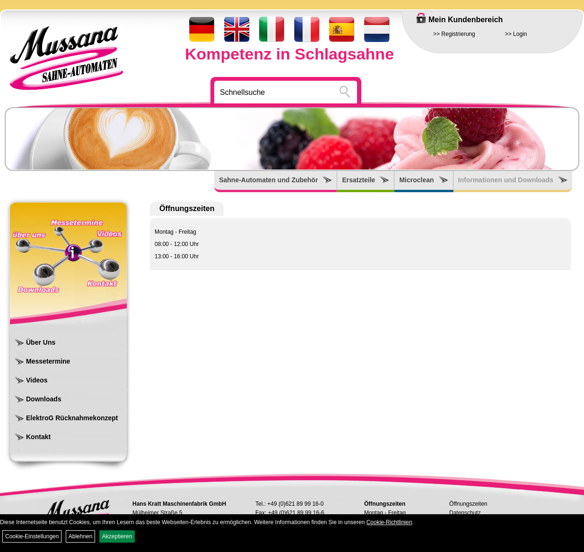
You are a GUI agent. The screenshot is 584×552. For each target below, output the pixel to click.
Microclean (416, 180)
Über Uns (40, 342)
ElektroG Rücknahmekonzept (72, 418)
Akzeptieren (117, 536)
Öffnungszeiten (468, 504)
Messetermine (48, 361)
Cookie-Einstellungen (32, 536)
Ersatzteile (358, 180)
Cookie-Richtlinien (389, 522)
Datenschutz (465, 513)
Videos (37, 380)
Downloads (43, 399)
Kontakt (38, 437)
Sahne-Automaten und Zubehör (268, 180)
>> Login (516, 34)
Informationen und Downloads (505, 180)
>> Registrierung (454, 34)
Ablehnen (81, 536)
